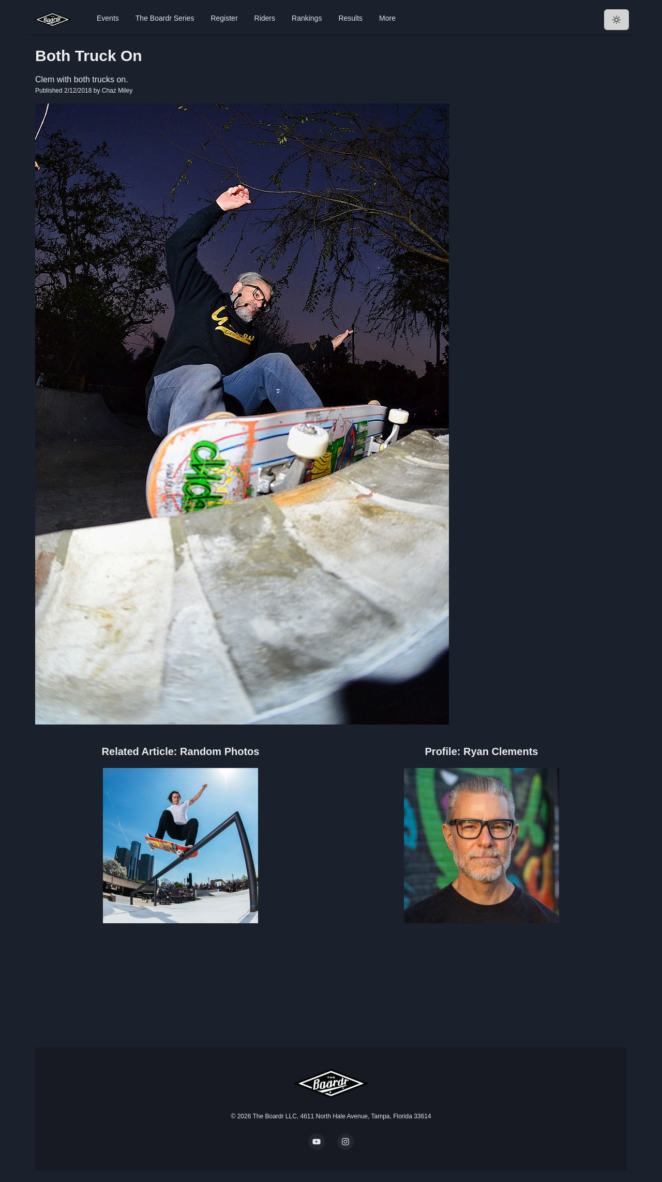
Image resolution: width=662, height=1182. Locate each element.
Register (223, 18)
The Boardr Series (165, 18)
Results (350, 18)
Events (108, 18)
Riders (264, 18)
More (387, 18)
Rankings (307, 18)
